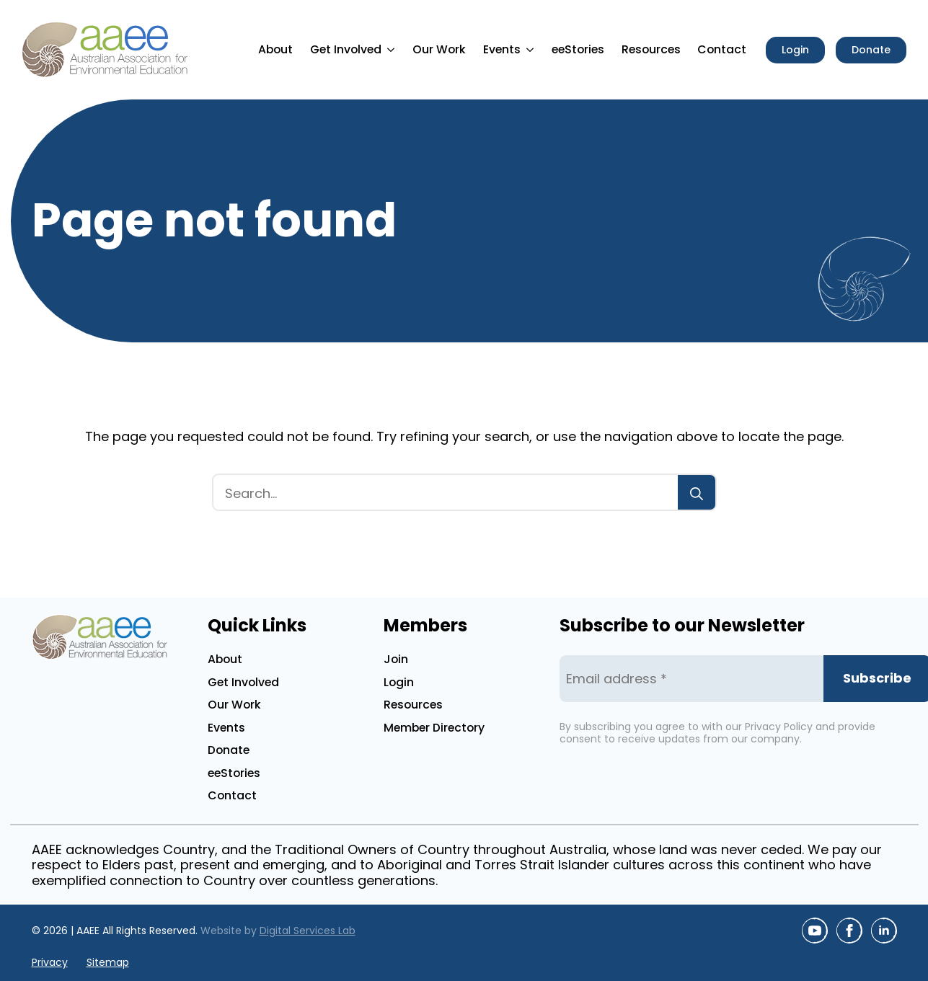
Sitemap (108, 962)
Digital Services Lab (307, 930)
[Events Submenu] (532, 50)
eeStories (578, 49)
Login (399, 682)
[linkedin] (884, 931)
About (275, 49)
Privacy (50, 962)
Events (502, 49)
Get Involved (345, 49)
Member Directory (434, 727)
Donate (228, 750)
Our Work (439, 49)
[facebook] (849, 931)
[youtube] (815, 931)
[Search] (696, 493)
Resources (651, 49)
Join (396, 659)
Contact (721, 49)
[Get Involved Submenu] (393, 50)
